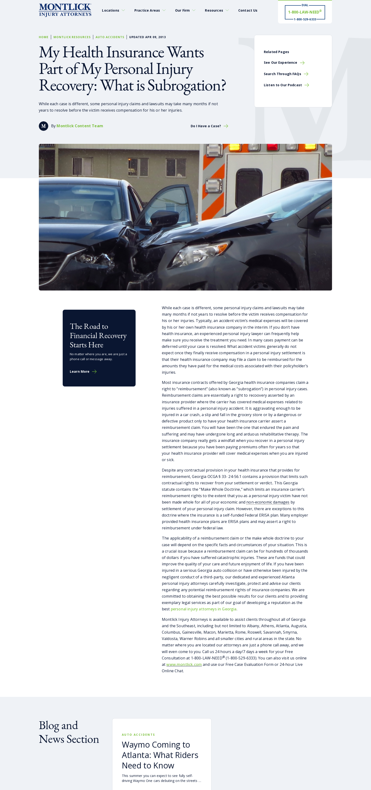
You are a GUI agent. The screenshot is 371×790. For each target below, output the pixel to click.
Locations (110, 10)
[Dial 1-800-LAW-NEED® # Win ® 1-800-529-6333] (305, 12)
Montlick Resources (72, 37)
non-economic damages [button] (267, 502)
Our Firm (182, 10)
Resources (214, 10)
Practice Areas (147, 10)
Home (44, 37)
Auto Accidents (110, 37)
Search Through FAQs (282, 74)
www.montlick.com (184, 664)
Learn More (79, 371)
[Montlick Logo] (65, 10)
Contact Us (248, 10)
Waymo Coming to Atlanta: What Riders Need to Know (160, 755)
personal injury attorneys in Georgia (203, 609)
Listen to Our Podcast (283, 85)
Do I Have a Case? (206, 126)
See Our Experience (280, 62)
